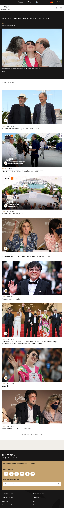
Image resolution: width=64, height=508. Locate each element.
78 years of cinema (38, 494)
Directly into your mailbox (11, 479)
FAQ (34, 501)
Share (4, 71)
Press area (36, 497)
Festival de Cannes (8, 494)
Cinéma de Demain (8, 497)
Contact (35, 505)
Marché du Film (6, 501)
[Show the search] (57, 8)
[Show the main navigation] (61, 8)
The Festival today (7, 505)
